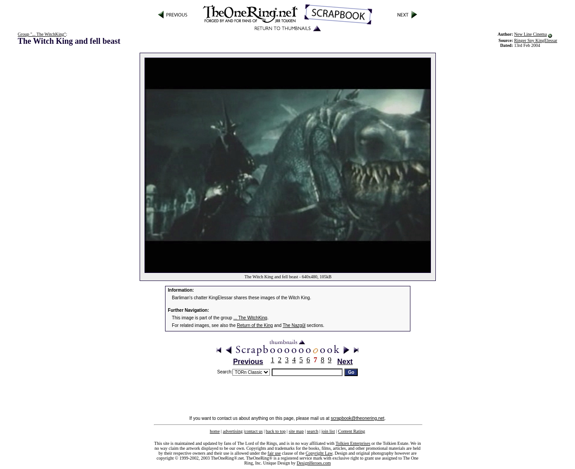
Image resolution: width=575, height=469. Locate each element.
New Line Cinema (530, 34)
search (313, 431)
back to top (275, 431)
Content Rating (351, 431)
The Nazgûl (294, 325)
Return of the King (255, 325)
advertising (233, 431)
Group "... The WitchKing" (42, 34)
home (214, 431)
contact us (254, 431)
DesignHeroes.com (314, 463)
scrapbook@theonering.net (357, 418)
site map (296, 431)
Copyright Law (319, 453)
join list (328, 431)
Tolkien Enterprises (352, 443)
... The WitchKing (250, 317)
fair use (274, 453)
